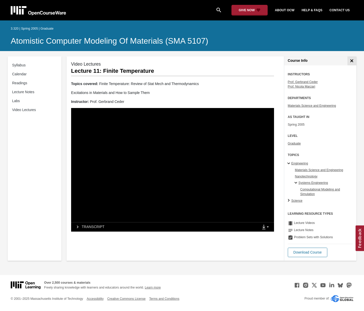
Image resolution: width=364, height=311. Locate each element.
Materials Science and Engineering (312, 105)
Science (297, 200)
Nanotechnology (306, 176)
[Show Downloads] (266, 227)
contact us (340, 10)
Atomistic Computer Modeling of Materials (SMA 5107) (109, 40)
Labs (16, 101)
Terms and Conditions (164, 299)
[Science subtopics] (289, 200)
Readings (19, 83)
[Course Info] (351, 60)
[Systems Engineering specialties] (296, 183)
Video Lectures (24, 110)
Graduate (294, 143)
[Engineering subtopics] (289, 163)
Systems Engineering (313, 183)
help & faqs (312, 10)
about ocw (284, 10)
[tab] (165, 227)
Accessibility (95, 299)
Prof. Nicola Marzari (301, 86)
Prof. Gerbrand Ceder (303, 82)
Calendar (19, 74)
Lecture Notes (23, 92)
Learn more (153, 287)
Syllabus (19, 65)
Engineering (299, 163)
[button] (307, 252)
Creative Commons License (126, 299)
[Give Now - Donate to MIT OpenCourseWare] (249, 10)
